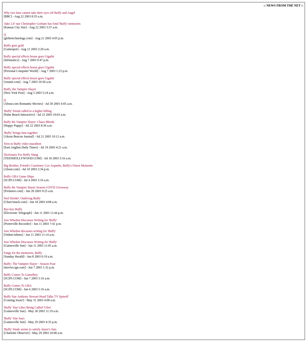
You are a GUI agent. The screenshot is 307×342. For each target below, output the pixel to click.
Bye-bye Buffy (13, 209)
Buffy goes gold (14, 45)
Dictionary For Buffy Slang (21, 154)
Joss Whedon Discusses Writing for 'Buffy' (30, 220)
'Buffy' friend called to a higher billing (28, 111)
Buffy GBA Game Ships (19, 176)
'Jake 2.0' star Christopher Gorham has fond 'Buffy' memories (42, 23)
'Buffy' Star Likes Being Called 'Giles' (27, 307)
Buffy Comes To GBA (18, 285)
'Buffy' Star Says (14, 318)
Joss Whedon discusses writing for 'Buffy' (30, 231)
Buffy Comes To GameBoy (21, 275)
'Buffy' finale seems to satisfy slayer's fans (30, 329)
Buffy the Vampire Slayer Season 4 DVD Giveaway (36, 187)
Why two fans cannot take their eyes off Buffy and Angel (39, 13)
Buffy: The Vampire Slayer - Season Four (29, 264)
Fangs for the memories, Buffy (23, 253)
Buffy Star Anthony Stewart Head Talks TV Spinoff (36, 296)
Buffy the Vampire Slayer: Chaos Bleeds (29, 122)
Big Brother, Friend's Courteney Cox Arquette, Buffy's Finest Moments (48, 165)
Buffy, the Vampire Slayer (20, 89)
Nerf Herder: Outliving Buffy (22, 198)
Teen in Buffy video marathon (22, 144)
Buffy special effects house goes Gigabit (29, 56)
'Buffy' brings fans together (20, 133)
